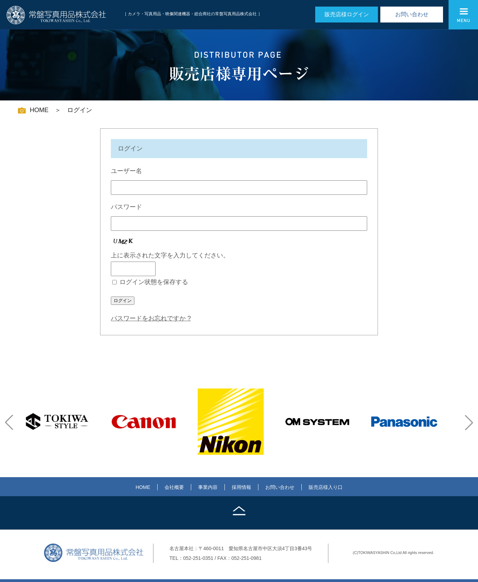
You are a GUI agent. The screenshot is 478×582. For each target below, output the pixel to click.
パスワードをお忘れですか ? (151, 318)
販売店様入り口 (326, 487)
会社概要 (174, 487)
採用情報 (241, 487)
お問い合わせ (411, 14)
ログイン (123, 300)
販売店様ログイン (347, 14)
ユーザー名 (126, 170)
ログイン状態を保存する (154, 282)
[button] (9, 422)
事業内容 (208, 487)
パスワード (126, 206)
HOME (143, 487)
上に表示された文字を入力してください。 (170, 255)
